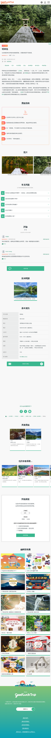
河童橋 (26, 73)
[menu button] (48, 2)
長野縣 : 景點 (28, 416)
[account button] (45, 2)
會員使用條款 (25, 725)
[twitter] (25, 411)
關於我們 (25, 718)
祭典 (22, 92)
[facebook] (21, 411)
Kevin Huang (9, 251)
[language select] (41, 2)
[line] (29, 411)
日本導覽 (11, 416)
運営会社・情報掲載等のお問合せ (25, 732)
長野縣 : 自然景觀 (37, 416)
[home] (7, 2)
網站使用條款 (25, 721)
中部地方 (16, 416)
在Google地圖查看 (25, 406)
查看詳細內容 (46, 239)
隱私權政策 (25, 728)
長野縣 (22, 416)
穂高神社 (9, 61)
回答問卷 (25, 535)
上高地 (20, 70)
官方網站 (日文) (23, 356)
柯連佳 (7, 236)
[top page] (6, 416)
